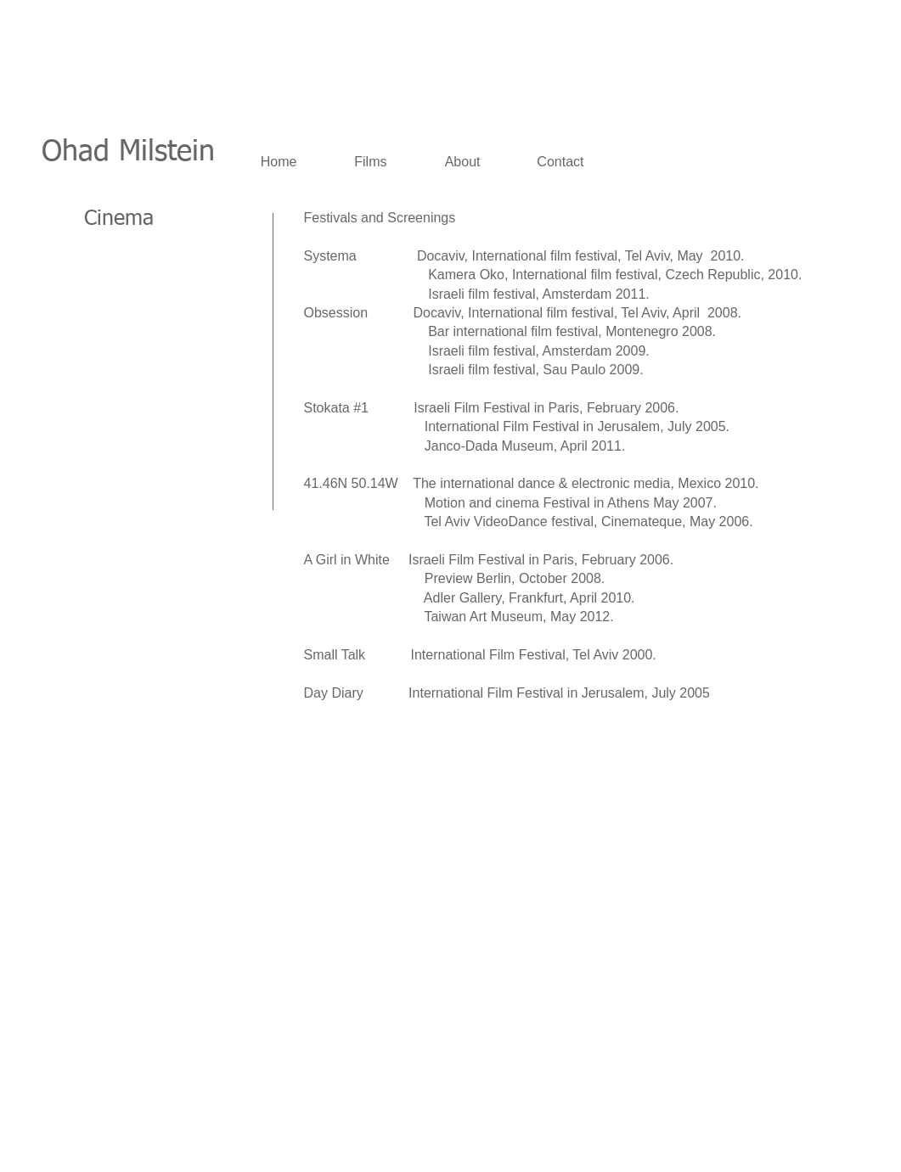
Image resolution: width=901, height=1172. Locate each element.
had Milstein (138, 152)
